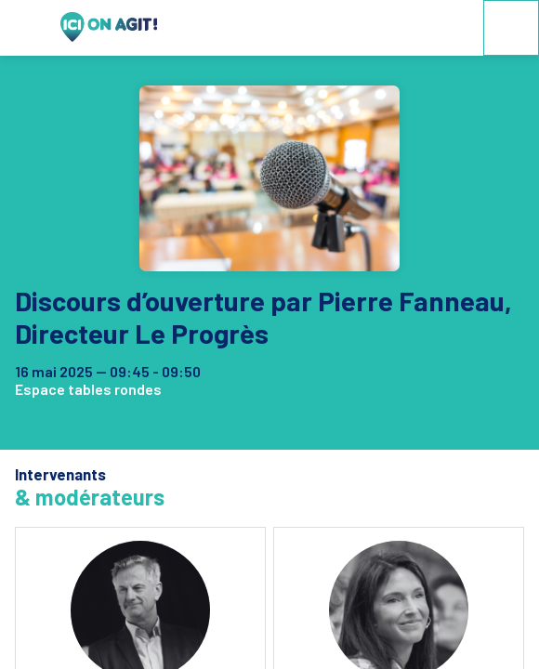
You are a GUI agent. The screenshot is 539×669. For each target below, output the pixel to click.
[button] (28, 28)
